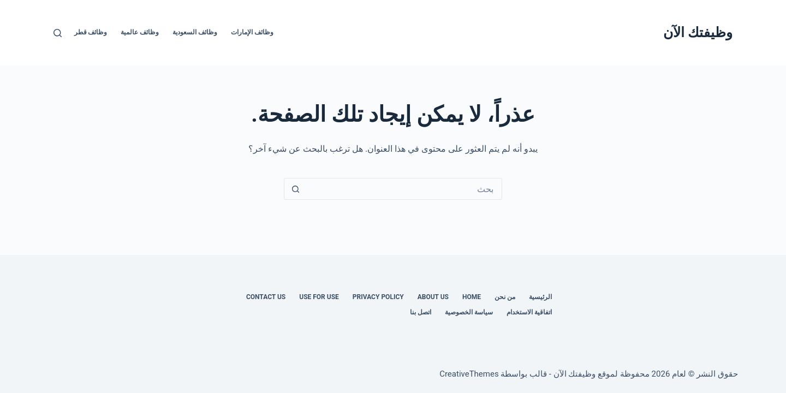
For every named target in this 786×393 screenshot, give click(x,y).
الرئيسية (540, 297)
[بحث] (57, 33)
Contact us (265, 297)
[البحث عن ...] (404, 189)
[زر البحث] (295, 189)
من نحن (505, 297)
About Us (433, 297)
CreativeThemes (469, 374)
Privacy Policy (378, 297)
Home (471, 297)
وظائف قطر (91, 32)
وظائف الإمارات (252, 32)
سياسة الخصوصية (469, 312)
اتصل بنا (420, 312)
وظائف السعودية (194, 32)
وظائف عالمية (140, 32)
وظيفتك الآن (698, 32)
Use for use (319, 297)
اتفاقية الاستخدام (529, 312)
